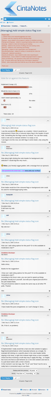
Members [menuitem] (42, 389)
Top (49, 142)
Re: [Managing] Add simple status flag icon (20, 152)
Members (6, 19)
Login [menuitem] (46, 19)
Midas (8, 146)
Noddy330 (9, 194)
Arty (28, 395)
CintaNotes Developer (8, 253)
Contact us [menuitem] (25, 389)
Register (11, 22)
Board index (7, 389)
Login (3, 22)
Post (6, 70)
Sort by (18, 373)
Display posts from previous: (25, 370)
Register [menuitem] (50, 19)
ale (7, 337)
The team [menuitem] (34, 389)
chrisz (8, 234)
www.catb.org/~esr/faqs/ (32, 170)
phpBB (19, 393)
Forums (2, 19)
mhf (7, 215)
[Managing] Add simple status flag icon (21, 30)
